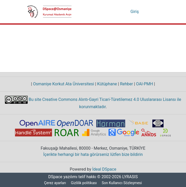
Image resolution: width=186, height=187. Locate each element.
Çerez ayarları (54, 183)
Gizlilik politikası (84, 183)
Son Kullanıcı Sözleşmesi (122, 183)
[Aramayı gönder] (119, 12)
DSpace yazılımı (61, 177)
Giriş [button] (135, 12)
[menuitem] (126, 12)
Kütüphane (105, 84)
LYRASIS (131, 177)
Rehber (125, 84)
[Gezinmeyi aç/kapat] (152, 12)
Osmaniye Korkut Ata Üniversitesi (62, 84)
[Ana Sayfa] (49, 11)
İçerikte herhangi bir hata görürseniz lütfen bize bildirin (93, 154)
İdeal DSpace (105, 169)
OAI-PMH (144, 84)
